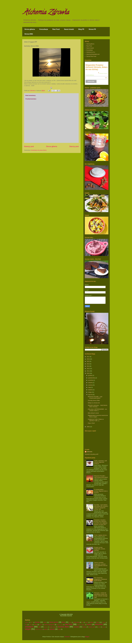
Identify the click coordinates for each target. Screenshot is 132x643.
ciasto (44, 622)
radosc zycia (60, 624)
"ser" (32, 622)
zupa (59, 629)
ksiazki (103, 622)
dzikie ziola (76, 622)
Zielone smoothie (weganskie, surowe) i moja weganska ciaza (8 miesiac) (100, 565)
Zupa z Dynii (91, 423)
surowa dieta (63, 627)
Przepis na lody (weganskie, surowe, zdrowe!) (99, 549)
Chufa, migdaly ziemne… (101, 535)
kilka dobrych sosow (93, 413)
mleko (30, 624)
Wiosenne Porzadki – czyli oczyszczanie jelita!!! (95, 397)
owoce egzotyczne (49, 624)
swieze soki (92, 627)
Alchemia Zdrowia (46, 13)
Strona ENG (28, 34)
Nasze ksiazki (69, 29)
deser (63, 622)
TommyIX (67, 636)
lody (26, 624)
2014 (88, 364)
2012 (88, 368)
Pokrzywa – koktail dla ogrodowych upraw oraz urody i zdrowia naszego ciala (100, 595)
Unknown (89, 451)
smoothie (99, 624)
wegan (28, 629)
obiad (35, 624)
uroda (103, 627)
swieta (84, 627)
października (91, 378)
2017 (88, 356)
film (82, 622)
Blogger (87, 636)
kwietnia (90, 389)
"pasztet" (27, 622)
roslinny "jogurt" (81, 624)
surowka (76, 627)
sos (39, 627)
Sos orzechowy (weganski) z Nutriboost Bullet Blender (100, 579)
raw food (68, 624)
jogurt (86, 622)
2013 (88, 366)
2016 (88, 359)
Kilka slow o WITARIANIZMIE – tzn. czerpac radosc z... (97, 409)
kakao (91, 622)
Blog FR (81, 29)
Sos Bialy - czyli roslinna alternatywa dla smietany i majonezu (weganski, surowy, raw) (101, 507)
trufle (99, 627)
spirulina (46, 627)
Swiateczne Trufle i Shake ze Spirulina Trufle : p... (96, 420)
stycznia (90, 394)
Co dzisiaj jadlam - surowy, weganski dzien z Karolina (101, 491)
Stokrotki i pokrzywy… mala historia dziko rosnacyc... (97, 406)
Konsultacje (43, 29)
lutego (90, 392)
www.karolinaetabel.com (93, 54)
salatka (89, 624)
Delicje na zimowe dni (94, 403)
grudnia (90, 375)
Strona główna (29, 29)
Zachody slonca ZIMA (94, 400)
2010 (88, 373)
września (90, 380)
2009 (88, 426)
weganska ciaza (38, 629)
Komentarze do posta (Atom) (39, 150)
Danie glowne (53, 622)
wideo (45, 629)
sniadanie (29, 627)
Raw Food (56, 29)
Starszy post (74, 146)
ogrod (40, 624)
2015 (88, 361)
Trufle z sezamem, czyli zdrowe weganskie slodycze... (100, 462)
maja (89, 387)
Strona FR (92, 29)
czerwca (90, 385)
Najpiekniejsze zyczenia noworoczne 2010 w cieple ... (98, 416)
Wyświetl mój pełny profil (91, 454)
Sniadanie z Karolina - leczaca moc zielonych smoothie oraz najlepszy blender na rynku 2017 (100, 522)
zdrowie (52, 629)
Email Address (96, 75)
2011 (88, 371)
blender (37, 622)
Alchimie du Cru (90, 52)
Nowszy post (29, 146)
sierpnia (90, 382)
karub (97, 622)
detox (70, 622)
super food (52, 627)
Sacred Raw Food (91, 56)
